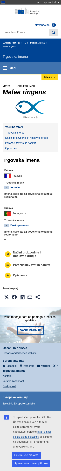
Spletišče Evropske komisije (19, 403)
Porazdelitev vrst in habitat (20, 143)
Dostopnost (9, 386)
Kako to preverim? (48, 2)
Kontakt (7, 376)
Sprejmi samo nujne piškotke (31, 463)
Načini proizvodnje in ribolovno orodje (26, 137)
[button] (6, 297)
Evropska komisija (11, 43)
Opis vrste (11, 148)
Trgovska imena (37, 43)
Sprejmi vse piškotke (26, 455)
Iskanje (53, 32)
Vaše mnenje (30, 330)
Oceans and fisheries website (20, 353)
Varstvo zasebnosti (13, 381)
